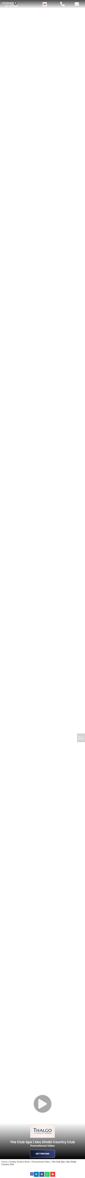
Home (4, 1161)
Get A (81, 738)
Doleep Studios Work (19, 1161)
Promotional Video (41, 1161)
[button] (45, 4)
